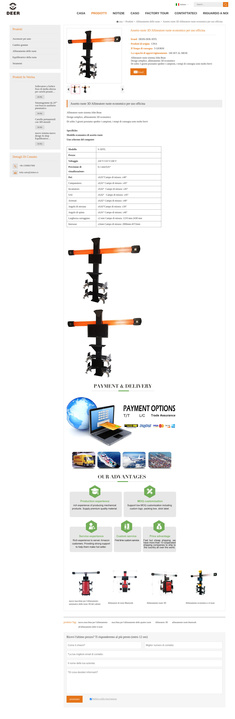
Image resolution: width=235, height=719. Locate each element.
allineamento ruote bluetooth (184, 625)
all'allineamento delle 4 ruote (90, 629)
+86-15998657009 (27, 166)
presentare (75, 702)
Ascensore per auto (22, 39)
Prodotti (129, 21)
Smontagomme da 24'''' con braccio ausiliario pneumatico (46, 105)
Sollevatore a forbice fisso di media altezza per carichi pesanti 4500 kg (45, 89)
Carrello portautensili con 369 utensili (45, 120)
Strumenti (17, 63)
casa (119, 21)
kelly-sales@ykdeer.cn (28, 172)
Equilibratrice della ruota (25, 57)
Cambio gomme (20, 45)
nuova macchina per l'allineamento (92, 625)
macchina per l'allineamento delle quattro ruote (131, 625)
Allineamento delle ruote (148, 21)
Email (138, 71)
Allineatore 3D (161, 625)
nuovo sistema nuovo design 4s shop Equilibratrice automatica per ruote (45, 136)
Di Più (39, 97)
